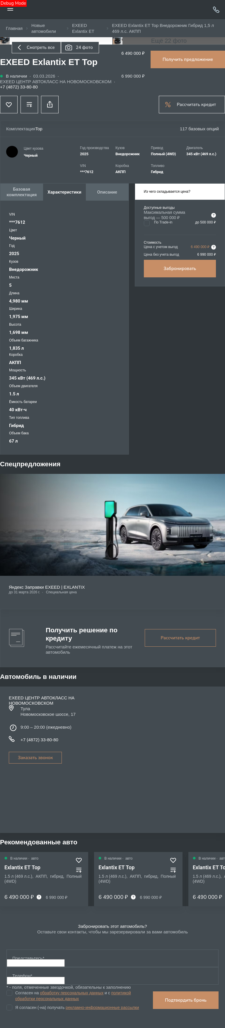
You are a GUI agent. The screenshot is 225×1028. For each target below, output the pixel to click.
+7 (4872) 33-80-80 (216, 9)
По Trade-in (163, 222)
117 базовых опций (199, 128)
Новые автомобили (43, 28)
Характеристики (64, 192)
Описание (107, 192)
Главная (14, 28)
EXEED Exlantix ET (83, 28)
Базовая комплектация (22, 192)
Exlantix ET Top (22, 867)
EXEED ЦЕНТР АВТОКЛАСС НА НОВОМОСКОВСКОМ (56, 81)
